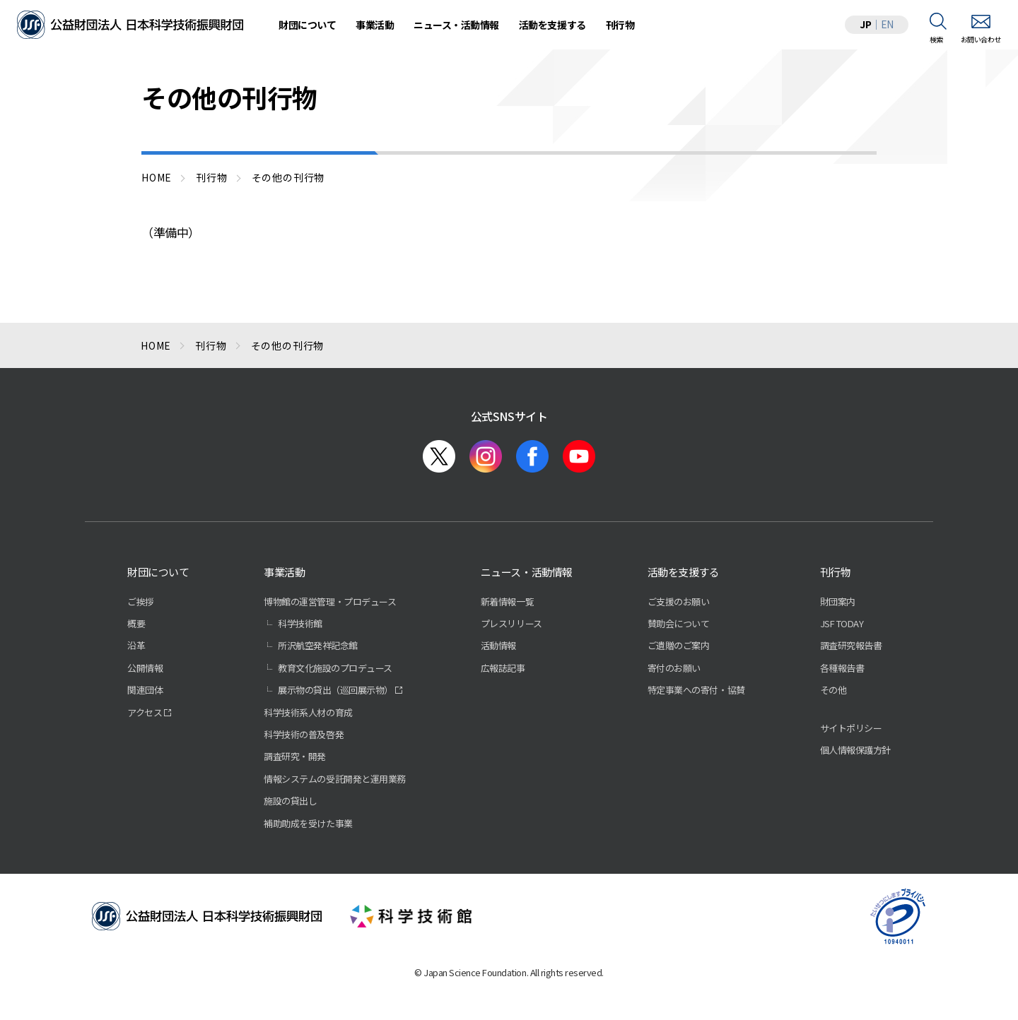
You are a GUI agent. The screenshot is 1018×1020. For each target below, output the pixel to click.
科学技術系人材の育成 (308, 712)
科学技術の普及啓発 (304, 734)
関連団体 (145, 689)
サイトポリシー (851, 728)
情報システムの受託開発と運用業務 (334, 778)
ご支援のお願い (679, 601)
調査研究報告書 (851, 645)
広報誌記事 (503, 668)
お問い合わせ (981, 39)
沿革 (136, 645)
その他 (833, 689)
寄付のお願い (674, 668)
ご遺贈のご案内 (679, 645)
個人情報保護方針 (855, 750)
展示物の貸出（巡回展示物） (335, 689)
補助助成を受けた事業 (308, 823)
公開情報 (145, 668)
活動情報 (498, 645)
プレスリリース (511, 623)
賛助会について (679, 623)
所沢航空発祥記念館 (318, 645)
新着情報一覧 (507, 601)
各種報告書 (842, 668)
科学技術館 (300, 623)
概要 (136, 623)
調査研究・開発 (295, 756)
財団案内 (837, 601)
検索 (936, 39)
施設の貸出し (290, 800)
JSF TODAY (842, 623)
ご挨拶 (140, 601)
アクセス (144, 712)
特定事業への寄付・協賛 (696, 689)
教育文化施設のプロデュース (335, 668)
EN (887, 24)
